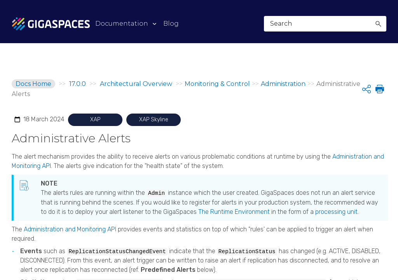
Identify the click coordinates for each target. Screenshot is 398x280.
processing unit (336, 211)
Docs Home (33, 84)
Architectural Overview (137, 84)
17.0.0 (77, 84)
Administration (283, 84)
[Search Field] (325, 24)
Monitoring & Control (217, 84)
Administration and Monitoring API (70, 229)
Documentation (121, 23)
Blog (171, 23)
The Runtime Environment (234, 211)
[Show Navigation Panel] (382, 23)
